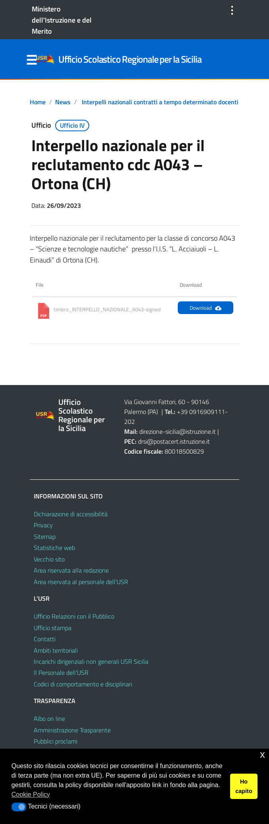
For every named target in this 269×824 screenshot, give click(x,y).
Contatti (45, 639)
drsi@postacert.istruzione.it (174, 441)
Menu (31, 60)
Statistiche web (54, 547)
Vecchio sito (49, 559)
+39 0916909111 (201, 411)
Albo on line (49, 718)
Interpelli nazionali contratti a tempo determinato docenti (160, 102)
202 (129, 421)
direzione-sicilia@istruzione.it (177, 431)
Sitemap (45, 536)
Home (38, 102)
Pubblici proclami (55, 741)
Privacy (43, 525)
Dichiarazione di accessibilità (71, 514)
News (63, 102)
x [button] (262, 754)
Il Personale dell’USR (61, 672)
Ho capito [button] (243, 786)
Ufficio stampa (52, 627)
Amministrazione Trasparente (72, 730)
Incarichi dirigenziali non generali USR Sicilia (91, 661)
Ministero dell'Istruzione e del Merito (62, 20)
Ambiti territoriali (56, 650)
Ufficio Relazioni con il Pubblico (74, 616)
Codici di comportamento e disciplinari (83, 684)
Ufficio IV (72, 125)
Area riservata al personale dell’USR (81, 581)
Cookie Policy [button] (31, 794)
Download (205, 308)
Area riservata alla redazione (71, 570)
